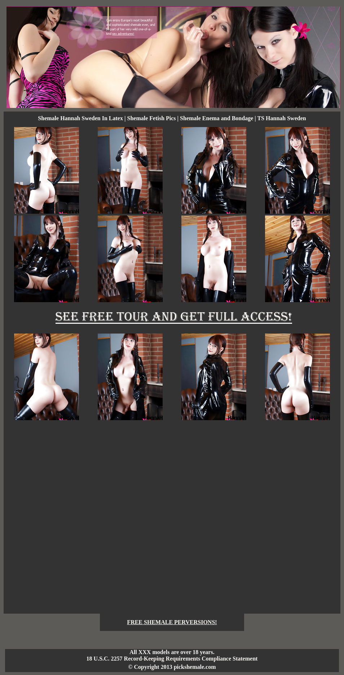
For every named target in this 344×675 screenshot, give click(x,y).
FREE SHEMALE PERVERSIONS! (172, 622)
